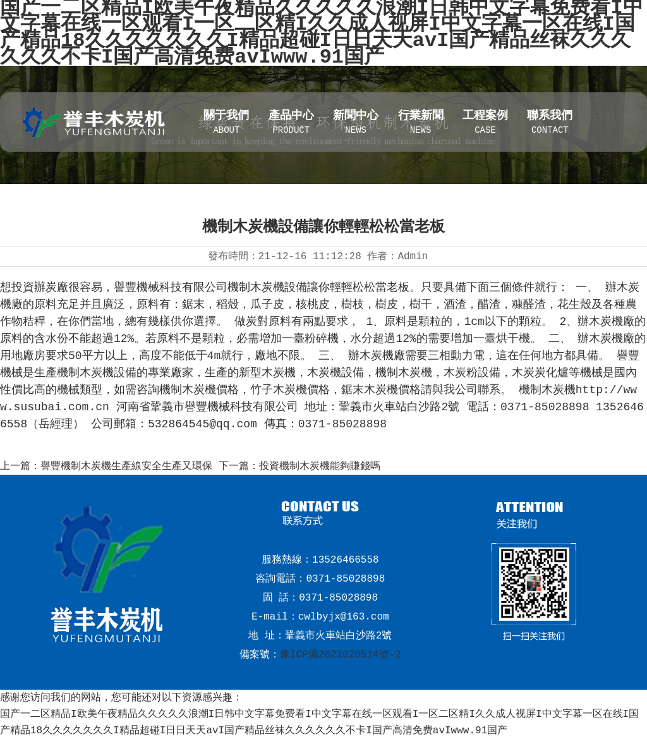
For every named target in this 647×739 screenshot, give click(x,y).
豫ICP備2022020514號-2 (340, 655)
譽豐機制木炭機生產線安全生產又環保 (126, 466)
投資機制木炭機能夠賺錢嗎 (319, 466)
